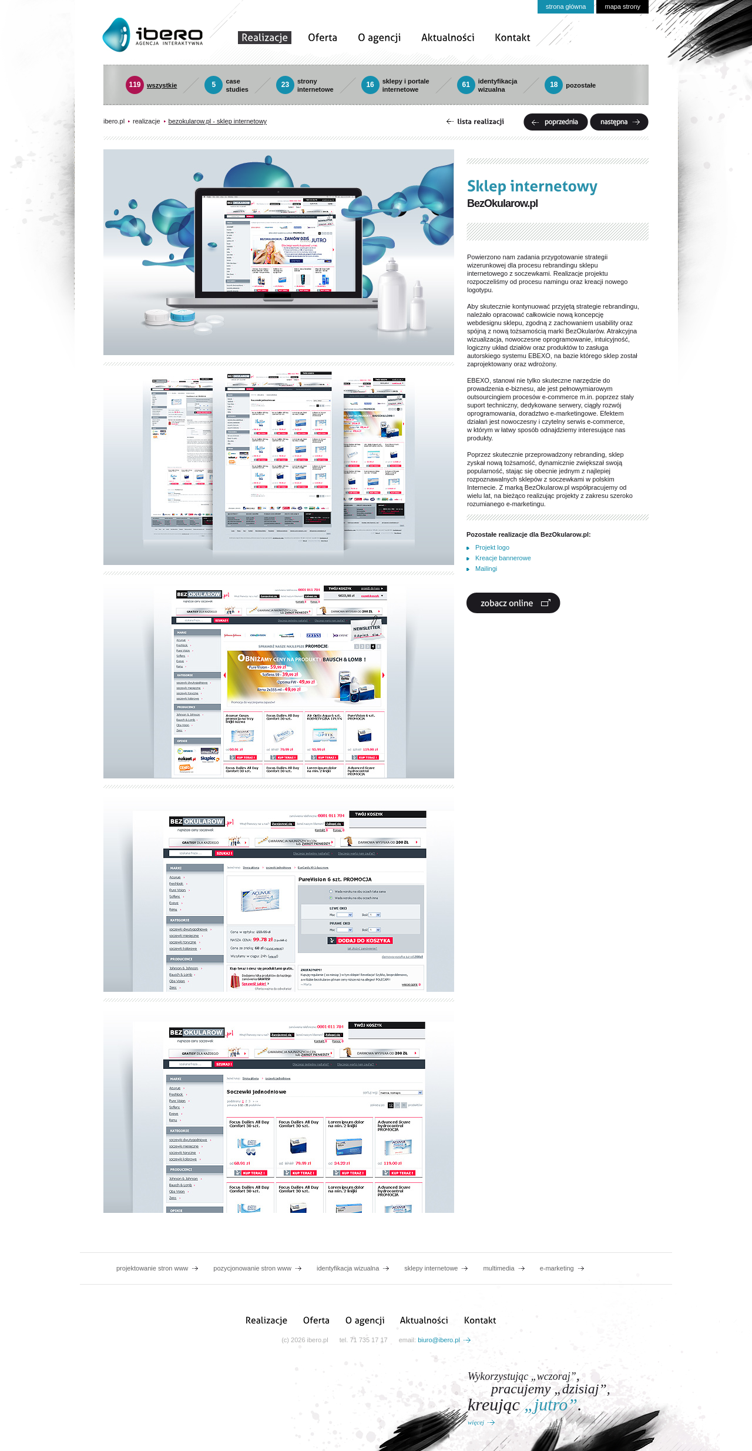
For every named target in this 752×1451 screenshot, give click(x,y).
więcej (476, 1422)
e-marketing (557, 1268)
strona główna (566, 6)
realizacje (146, 121)
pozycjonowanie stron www (252, 1268)
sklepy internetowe (431, 1268)
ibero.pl (114, 121)
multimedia (498, 1268)
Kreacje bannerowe (503, 557)
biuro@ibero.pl (439, 1339)
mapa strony (622, 6)
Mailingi (486, 568)
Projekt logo (492, 547)
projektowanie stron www (152, 1268)
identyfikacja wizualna (348, 1268)
